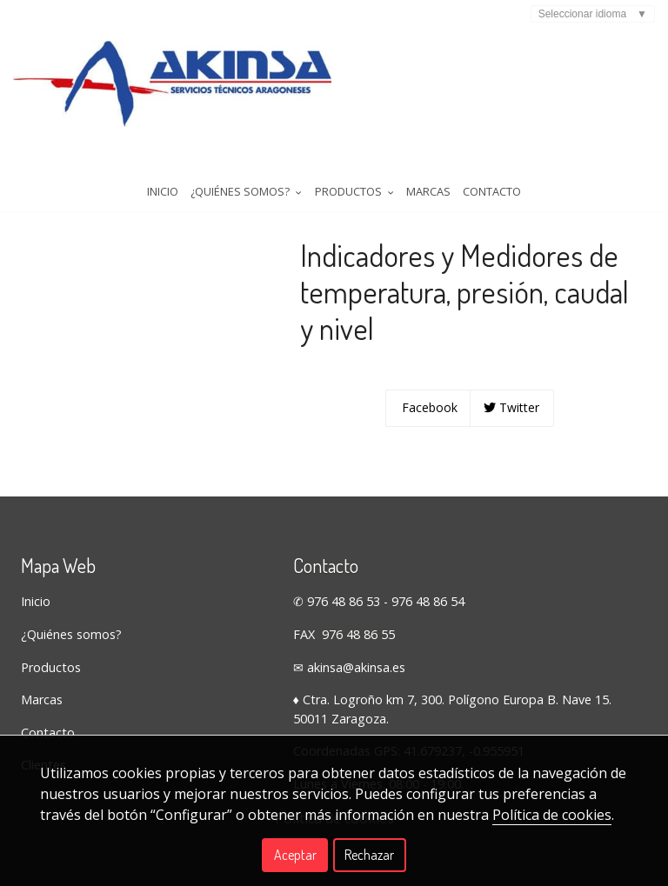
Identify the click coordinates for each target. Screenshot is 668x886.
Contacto (492, 164)
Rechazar (369, 854)
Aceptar (295, 854)
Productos (51, 698)
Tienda (43, 208)
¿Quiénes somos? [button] (246, 164)
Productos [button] (354, 164)
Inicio (162, 164)
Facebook (428, 438)
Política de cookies (551, 814)
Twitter (511, 438)
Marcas (428, 164)
